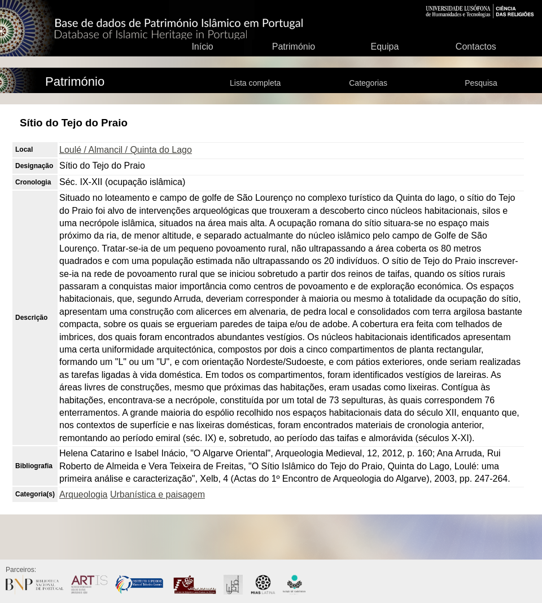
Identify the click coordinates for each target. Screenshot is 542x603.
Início (202, 46)
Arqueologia (83, 494)
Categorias (368, 82)
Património (293, 46)
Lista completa (255, 82)
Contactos (476, 46)
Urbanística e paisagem (157, 494)
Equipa (384, 46)
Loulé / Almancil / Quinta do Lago (125, 150)
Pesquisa (481, 82)
